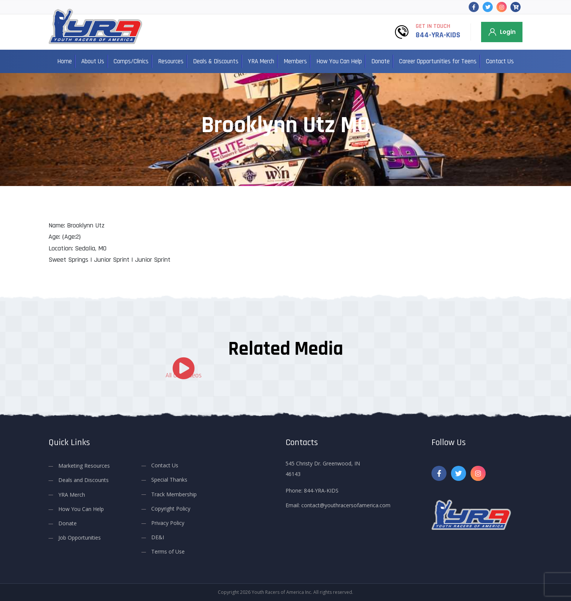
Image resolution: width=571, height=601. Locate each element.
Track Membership (174, 493)
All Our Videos (184, 375)
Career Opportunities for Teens (438, 61)
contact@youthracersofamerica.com (345, 505)
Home (64, 61)
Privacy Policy (167, 522)
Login (508, 32)
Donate (380, 61)
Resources (171, 61)
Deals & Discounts (215, 61)
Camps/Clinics (131, 61)
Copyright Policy (170, 508)
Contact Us (500, 61)
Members (295, 61)
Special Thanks (169, 479)
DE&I (157, 537)
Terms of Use (168, 551)
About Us (92, 61)
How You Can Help (339, 61)
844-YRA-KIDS (438, 35)
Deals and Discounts (83, 480)
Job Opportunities (79, 537)
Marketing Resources (84, 465)
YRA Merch (261, 61)
